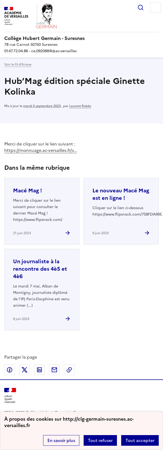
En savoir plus (61, 440)
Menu (155, 7)
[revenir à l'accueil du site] (81, 38)
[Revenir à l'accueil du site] (10, 395)
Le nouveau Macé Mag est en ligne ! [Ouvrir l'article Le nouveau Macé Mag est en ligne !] (120, 194)
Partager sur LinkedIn (39, 369)
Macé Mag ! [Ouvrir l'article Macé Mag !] (27, 190)
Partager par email (54, 369)
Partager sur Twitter (24, 369)
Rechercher (140, 7)
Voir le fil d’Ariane (17, 64)
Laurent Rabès (80, 106)
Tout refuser (100, 440)
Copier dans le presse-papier (69, 369)
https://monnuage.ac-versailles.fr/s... (40, 150)
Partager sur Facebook (9, 369)
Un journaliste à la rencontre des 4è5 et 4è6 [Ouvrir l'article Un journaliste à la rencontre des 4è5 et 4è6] (40, 268)
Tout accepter (139, 440)
